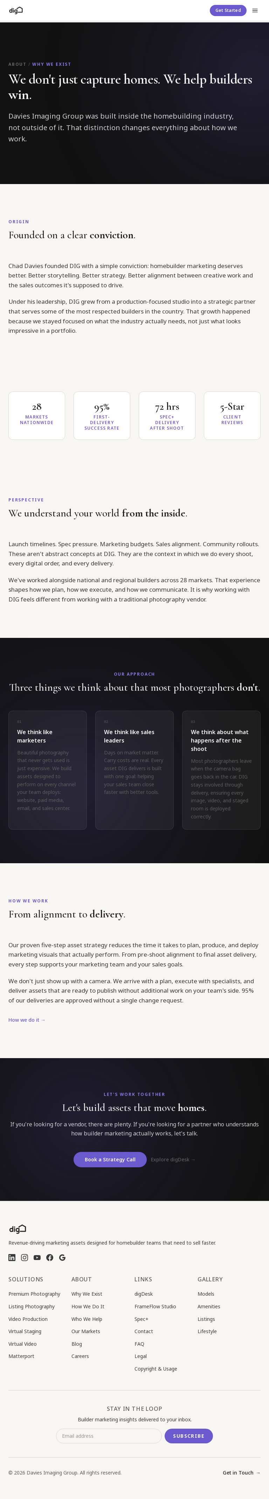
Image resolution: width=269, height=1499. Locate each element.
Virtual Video (22, 1343)
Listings (206, 1319)
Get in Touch (242, 1472)
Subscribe (189, 1436)
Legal (140, 1356)
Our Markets (85, 1331)
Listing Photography (31, 1306)
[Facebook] (49, 1257)
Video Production (28, 1319)
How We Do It (87, 1306)
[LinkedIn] (11, 1257)
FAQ (139, 1343)
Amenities (209, 1306)
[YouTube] (37, 1257)
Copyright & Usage (155, 1368)
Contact (143, 1331)
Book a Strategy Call (110, 1164)
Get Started (228, 10)
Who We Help (86, 1319)
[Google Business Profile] (62, 1257)
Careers (80, 1356)
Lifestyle (207, 1331)
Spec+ (141, 1319)
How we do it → (27, 1022)
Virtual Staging (24, 1331)
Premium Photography (34, 1293)
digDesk (143, 1293)
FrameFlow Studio (155, 1306)
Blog (76, 1343)
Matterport (21, 1356)
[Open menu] (255, 10)
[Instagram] (24, 1257)
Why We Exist (86, 1293)
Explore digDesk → (173, 1164)
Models (206, 1293)
